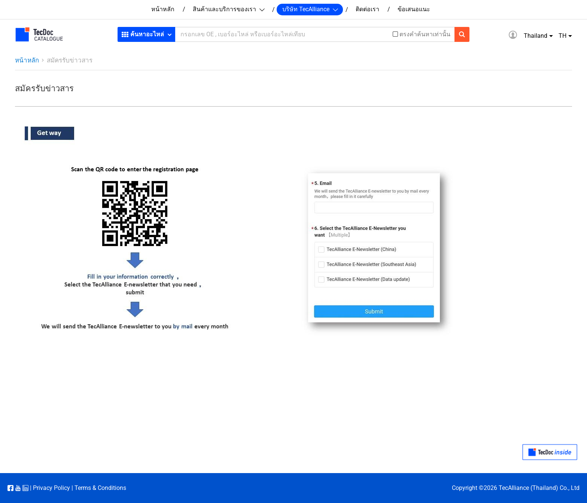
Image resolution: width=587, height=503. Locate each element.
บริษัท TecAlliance (309, 9)
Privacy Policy (51, 487)
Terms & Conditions (100, 487)
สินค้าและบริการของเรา (228, 9)
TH (562, 35)
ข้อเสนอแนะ (414, 9)
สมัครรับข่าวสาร (69, 60)
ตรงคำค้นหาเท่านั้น (424, 34)
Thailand (535, 35)
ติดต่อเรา (367, 9)
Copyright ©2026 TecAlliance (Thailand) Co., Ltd (516, 487)
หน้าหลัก (162, 9)
